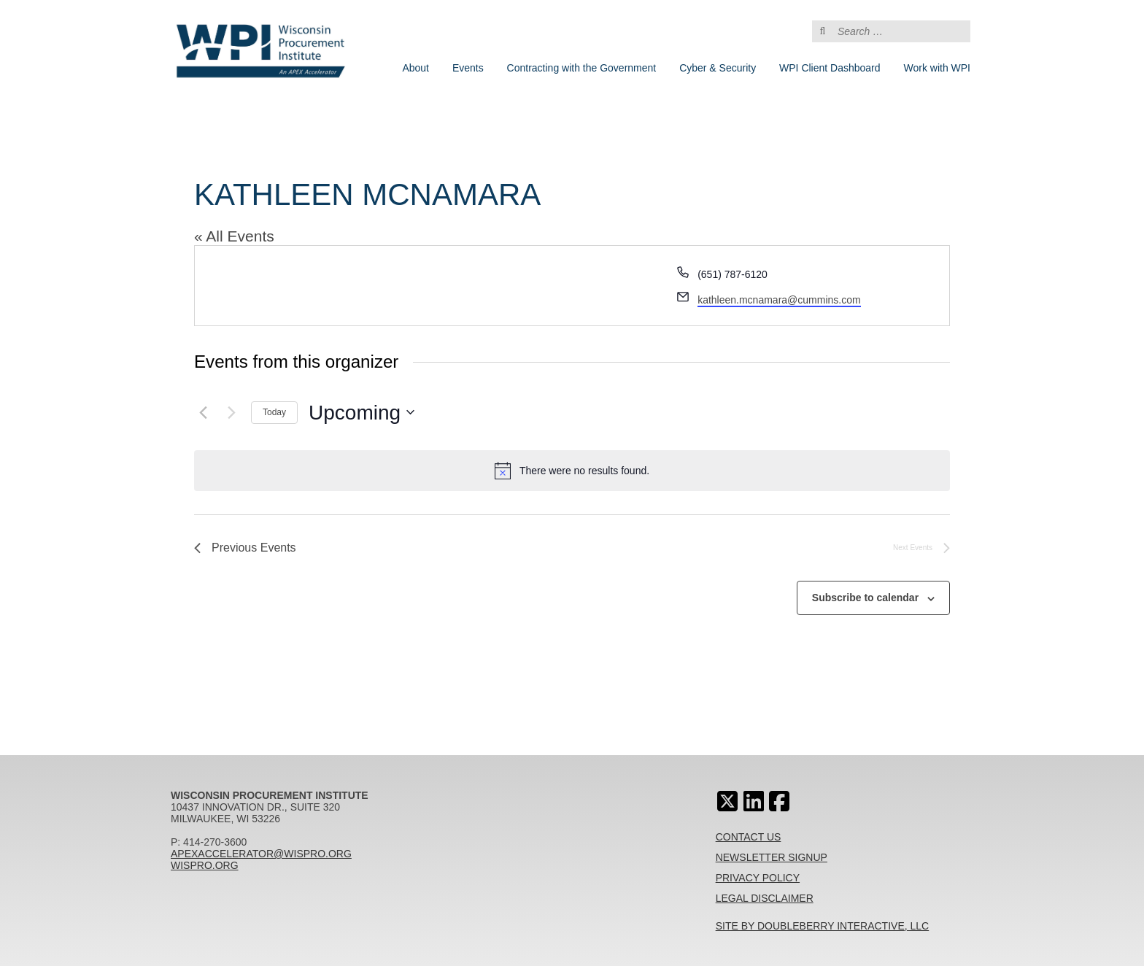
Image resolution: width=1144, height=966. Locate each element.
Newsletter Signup (771, 857)
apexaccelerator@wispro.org (261, 853)
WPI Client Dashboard (830, 68)
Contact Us (748, 837)
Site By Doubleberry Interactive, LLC (823, 926)
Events (468, 68)
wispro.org (205, 865)
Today (274, 412)
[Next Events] (231, 412)
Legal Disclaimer (764, 898)
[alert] (572, 470)
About (415, 68)
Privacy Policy (758, 878)
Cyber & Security (717, 68)
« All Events (234, 236)
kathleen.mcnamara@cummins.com (779, 300)
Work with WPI (936, 68)
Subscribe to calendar (865, 597)
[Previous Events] (203, 412)
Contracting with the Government (582, 68)
